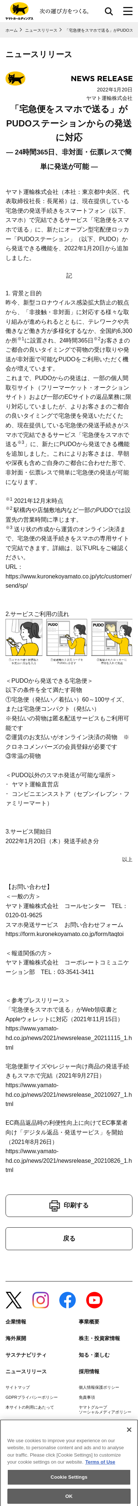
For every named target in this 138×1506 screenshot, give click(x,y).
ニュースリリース (26, 1371)
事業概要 (89, 1322)
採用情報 (89, 1371)
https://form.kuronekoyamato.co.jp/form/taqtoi (65, 934)
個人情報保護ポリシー (99, 1387)
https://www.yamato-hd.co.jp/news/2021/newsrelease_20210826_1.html (69, 1160)
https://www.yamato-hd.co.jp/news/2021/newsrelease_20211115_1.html (69, 1037)
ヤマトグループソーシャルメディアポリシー (105, 1409)
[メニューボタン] (127, 11)
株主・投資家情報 (99, 1338)
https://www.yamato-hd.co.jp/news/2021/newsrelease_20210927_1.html (69, 1094)
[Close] (129, 1433)
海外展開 (16, 1338)
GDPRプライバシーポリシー (32, 1397)
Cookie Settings (68, 1480)
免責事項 (87, 1397)
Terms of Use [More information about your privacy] (100, 1465)
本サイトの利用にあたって (30, 1407)
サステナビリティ (26, 1355)
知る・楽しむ (94, 1355)
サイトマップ (18, 1387)
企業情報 (16, 1322)
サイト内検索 (109, 11)
